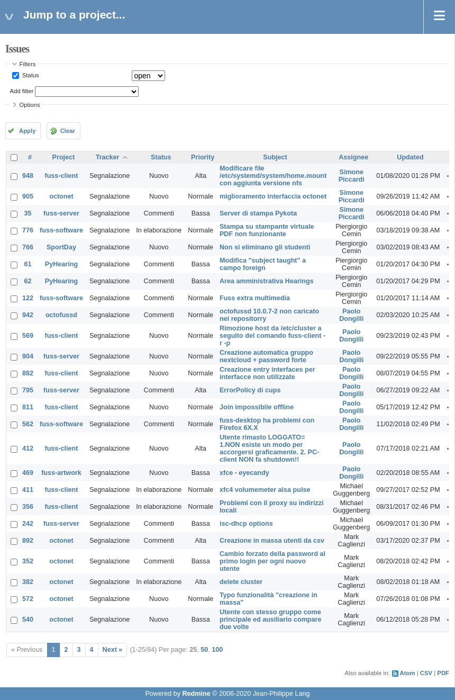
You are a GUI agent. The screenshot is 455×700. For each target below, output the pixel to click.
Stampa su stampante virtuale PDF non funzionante (267, 230)
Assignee (353, 157)
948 (27, 176)
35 (28, 213)
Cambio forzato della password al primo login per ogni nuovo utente (272, 561)
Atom (407, 673)
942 (27, 315)
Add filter (22, 91)
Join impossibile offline (257, 407)
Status (30, 75)
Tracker (108, 157)
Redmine (196, 693)
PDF (443, 673)
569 (27, 335)
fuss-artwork (61, 473)
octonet (61, 196)
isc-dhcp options (246, 523)
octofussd (61, 315)
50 (204, 649)
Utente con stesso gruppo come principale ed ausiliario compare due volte (270, 619)
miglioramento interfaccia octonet (273, 196)
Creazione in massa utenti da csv (272, 540)
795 (27, 390)
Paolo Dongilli (351, 315)
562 (27, 424)
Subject (275, 157)
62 (28, 281)
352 (27, 561)
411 (27, 489)
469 (27, 473)
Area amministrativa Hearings (267, 281)
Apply (27, 131)
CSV (426, 673)
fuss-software (61, 230)
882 (27, 373)
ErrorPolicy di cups (250, 390)
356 (27, 506)
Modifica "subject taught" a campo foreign (263, 264)
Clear (67, 131)
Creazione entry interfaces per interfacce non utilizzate (267, 373)
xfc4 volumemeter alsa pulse (265, 489)
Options (30, 105)
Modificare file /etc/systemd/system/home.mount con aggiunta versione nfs (273, 176)
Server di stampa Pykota (258, 213)
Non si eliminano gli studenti (265, 247)
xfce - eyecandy (244, 473)
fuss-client (61, 176)
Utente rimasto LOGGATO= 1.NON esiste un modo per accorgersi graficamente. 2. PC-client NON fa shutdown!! (269, 448)
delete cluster (241, 582)
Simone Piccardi (352, 175)
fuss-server (61, 213)
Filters (28, 64)
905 (27, 196)
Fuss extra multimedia (255, 298)
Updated (410, 157)
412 (27, 448)
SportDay (61, 247)
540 (27, 619)
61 (28, 264)
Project (63, 157)
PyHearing (61, 264)
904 (27, 356)
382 (27, 582)
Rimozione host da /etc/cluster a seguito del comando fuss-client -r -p (272, 336)
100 (217, 649)
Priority (202, 157)
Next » (113, 649)
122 (27, 298)
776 (27, 230)
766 (27, 247)
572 (27, 599)
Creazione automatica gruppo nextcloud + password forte (266, 356)
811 (27, 407)
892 (27, 540)
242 (27, 523)
